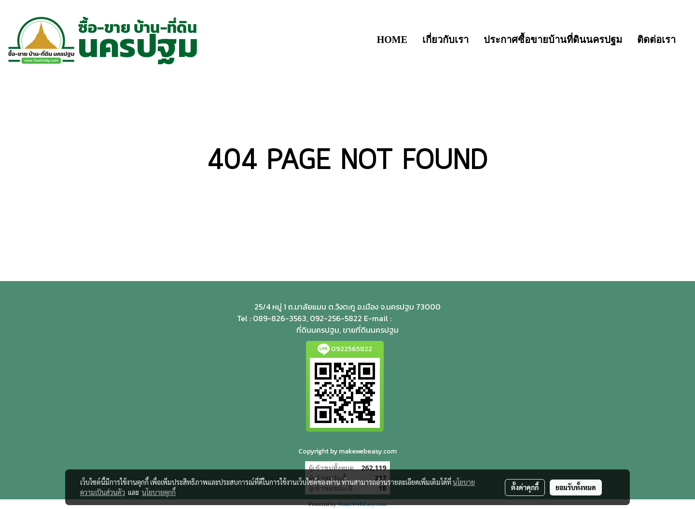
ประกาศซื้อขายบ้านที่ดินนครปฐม (553, 39)
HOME (392, 39)
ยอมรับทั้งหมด (576, 487)
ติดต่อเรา (656, 39)
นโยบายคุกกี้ (159, 492)
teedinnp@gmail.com (425, 319)
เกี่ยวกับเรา (445, 39)
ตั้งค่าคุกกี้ (525, 487)
